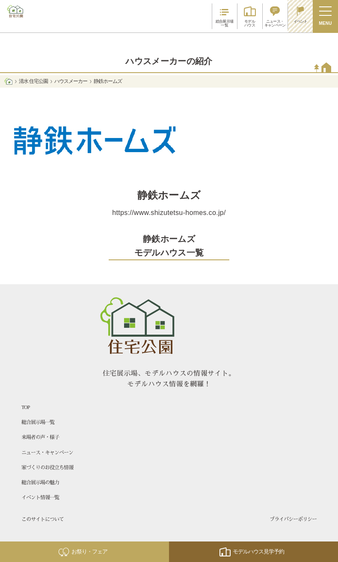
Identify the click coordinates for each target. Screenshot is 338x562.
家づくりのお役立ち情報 (47, 468)
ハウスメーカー (70, 81)
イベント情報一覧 (40, 497)
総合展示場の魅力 (40, 482)
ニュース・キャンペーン (47, 453)
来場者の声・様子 (40, 437)
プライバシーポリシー (293, 519)
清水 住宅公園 (33, 81)
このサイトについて (42, 519)
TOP (25, 407)
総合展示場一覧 (37, 422)
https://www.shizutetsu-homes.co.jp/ (169, 212)
